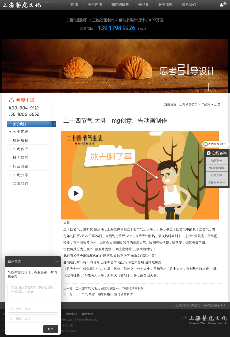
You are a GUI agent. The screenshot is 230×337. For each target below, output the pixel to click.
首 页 (74, 5)
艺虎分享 (21, 175)
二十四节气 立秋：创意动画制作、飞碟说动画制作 (110, 288)
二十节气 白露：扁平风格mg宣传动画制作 (104, 294)
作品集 (143, 5)
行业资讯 (21, 166)
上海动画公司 (28, 4)
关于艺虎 (95, 5)
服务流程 (165, 5)
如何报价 (71, 314)
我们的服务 (120, 5)
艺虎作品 (21, 149)
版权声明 (87, 314)
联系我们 (189, 5)
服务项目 (21, 140)
